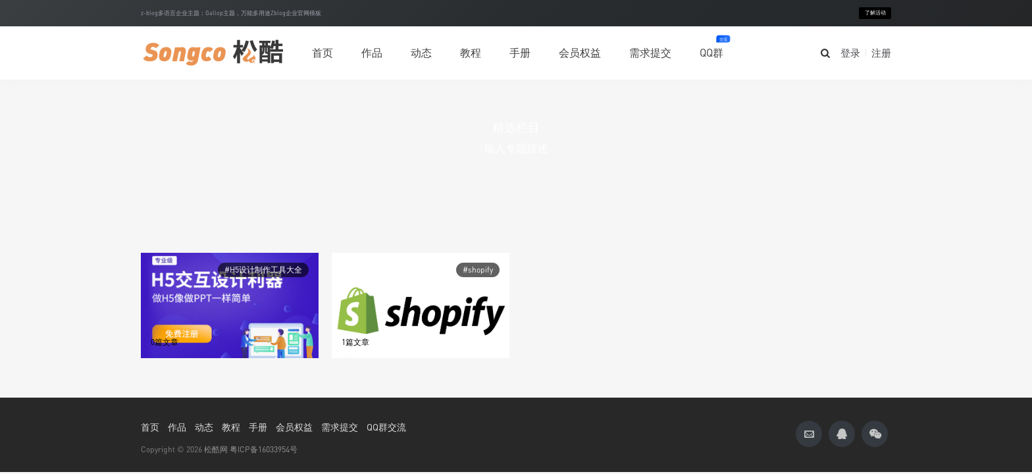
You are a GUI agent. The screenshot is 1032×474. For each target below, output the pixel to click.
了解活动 (875, 13)
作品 (371, 46)
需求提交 (650, 52)
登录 (850, 53)
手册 (519, 52)
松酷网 (216, 449)
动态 (421, 52)
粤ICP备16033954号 (263, 449)
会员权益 (580, 52)
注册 (881, 53)
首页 (322, 52)
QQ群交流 (386, 427)
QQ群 (711, 47)
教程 (470, 52)
